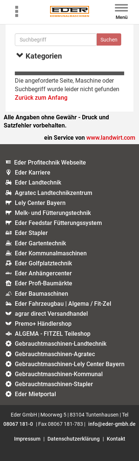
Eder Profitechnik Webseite (50, 162)
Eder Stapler (31, 232)
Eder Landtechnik (38, 182)
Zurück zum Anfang (41, 97)
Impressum (27, 439)
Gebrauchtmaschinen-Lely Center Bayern (70, 364)
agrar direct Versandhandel (51, 313)
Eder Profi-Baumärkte (43, 283)
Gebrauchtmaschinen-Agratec (55, 354)
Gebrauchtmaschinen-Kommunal (59, 374)
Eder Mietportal (35, 394)
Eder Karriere (32, 172)
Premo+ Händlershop (43, 323)
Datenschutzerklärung (73, 439)
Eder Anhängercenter (43, 273)
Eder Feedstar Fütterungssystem (58, 222)
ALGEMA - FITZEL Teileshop (52, 333)
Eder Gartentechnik (40, 243)
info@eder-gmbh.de (112, 424)
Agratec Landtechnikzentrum (53, 192)
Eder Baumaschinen (41, 293)
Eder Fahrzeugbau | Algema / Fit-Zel (63, 303)
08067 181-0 (18, 424)
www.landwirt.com (110, 137)
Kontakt (116, 439)
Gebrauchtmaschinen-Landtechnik (60, 343)
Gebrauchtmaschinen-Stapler (54, 384)
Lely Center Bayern (40, 202)
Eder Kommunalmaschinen (51, 253)
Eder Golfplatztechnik (43, 263)
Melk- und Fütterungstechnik (53, 212)
